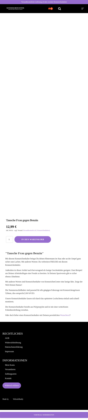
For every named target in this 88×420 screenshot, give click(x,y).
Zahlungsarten (10, 374)
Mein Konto (10, 365)
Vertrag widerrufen (44, 415)
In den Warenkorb (32, 239)
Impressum (9, 351)
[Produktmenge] (9, 239)
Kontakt (8, 378)
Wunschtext (65, 315)
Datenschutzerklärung (13, 347)
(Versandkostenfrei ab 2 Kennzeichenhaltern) (36, 230)
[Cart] (51, 8)
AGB (7, 338)
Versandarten (10, 369)
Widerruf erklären (12, 385)
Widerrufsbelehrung (13, 343)
